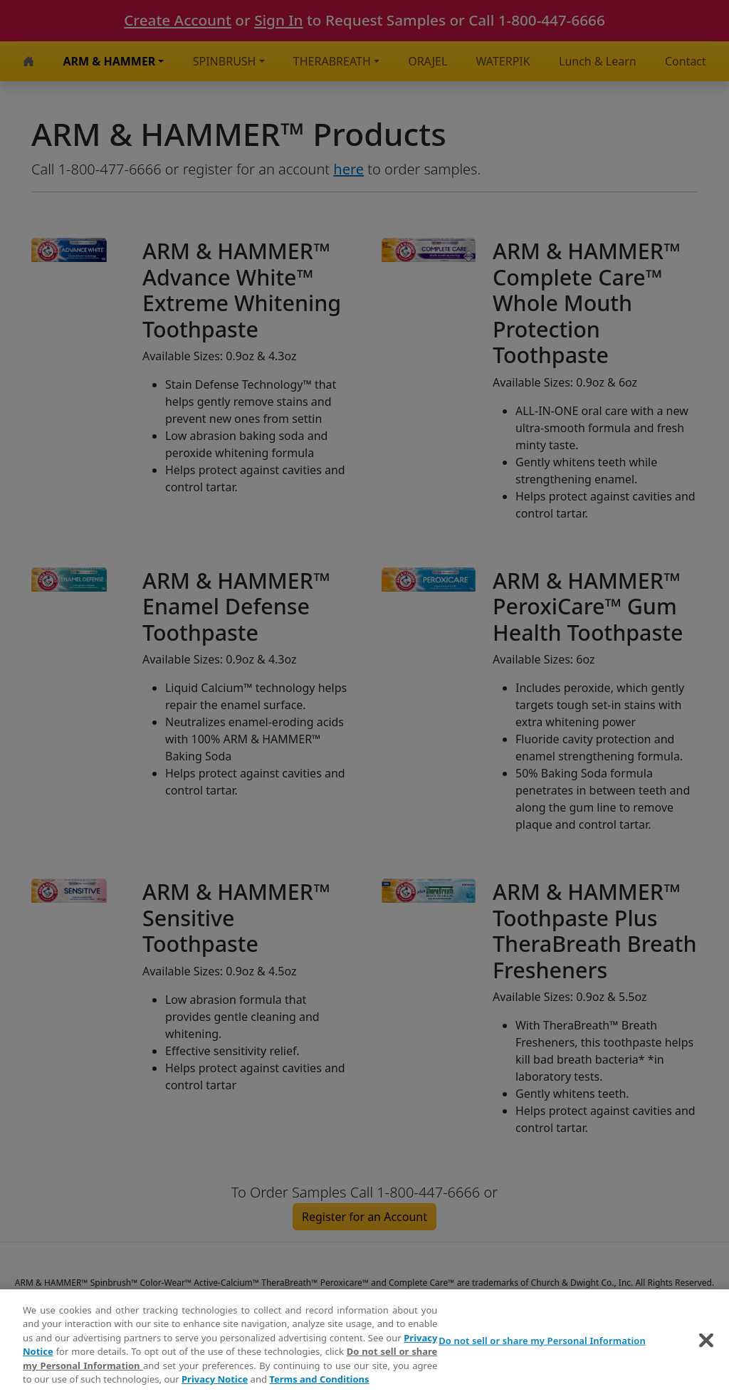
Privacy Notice (215, 1381)
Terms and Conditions (319, 1381)
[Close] (706, 1342)
